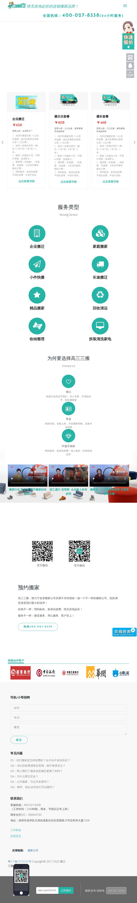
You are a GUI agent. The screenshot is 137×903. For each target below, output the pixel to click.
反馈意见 (15, 836)
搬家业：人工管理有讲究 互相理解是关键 (109, 491)
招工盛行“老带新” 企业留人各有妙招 (68, 491)
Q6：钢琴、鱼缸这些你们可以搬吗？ (32, 787)
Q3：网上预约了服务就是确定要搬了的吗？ (36, 771)
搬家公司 (33, 850)
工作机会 (15, 830)
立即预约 (66, 890)
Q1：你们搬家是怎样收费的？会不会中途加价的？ (40, 760)
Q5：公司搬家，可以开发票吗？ (29, 782)
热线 (38, 627)
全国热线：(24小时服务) (83, 15)
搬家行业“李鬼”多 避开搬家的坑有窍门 (27, 491)
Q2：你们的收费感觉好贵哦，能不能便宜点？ (37, 766)
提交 (19, 739)
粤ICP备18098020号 (19, 861)
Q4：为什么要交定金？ (24, 776)
